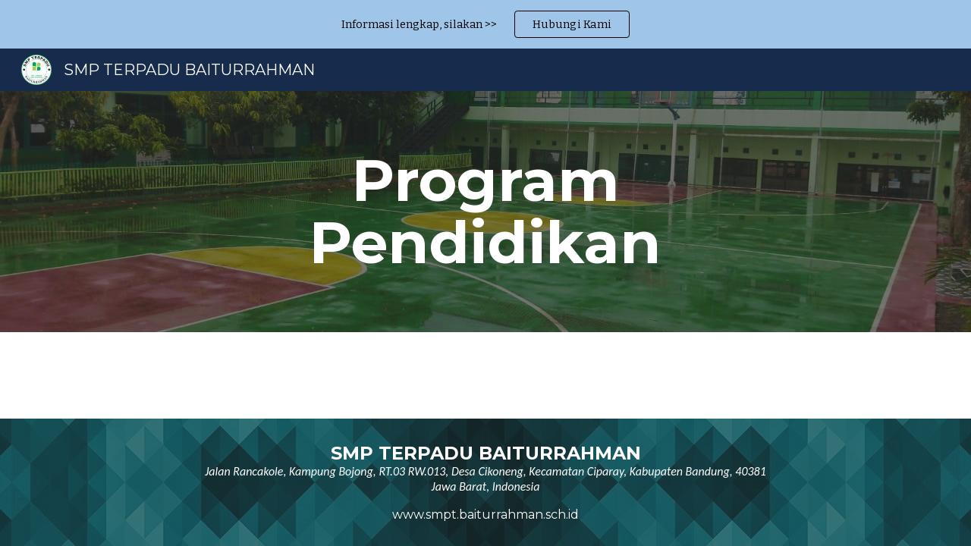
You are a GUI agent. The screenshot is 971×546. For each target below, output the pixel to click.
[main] (485, 211)
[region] (485, 24)
